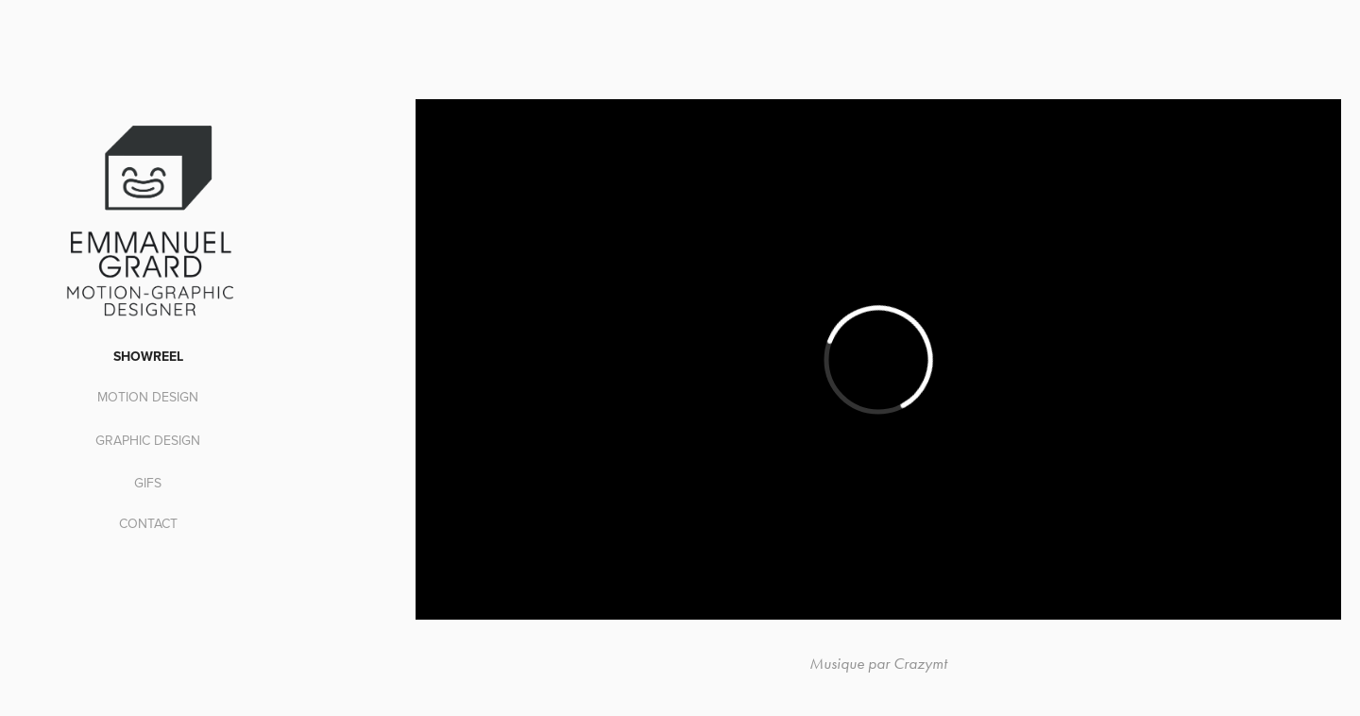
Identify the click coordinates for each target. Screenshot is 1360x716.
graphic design (147, 440)
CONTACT (148, 523)
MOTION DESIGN (147, 396)
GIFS (148, 482)
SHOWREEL (148, 356)
